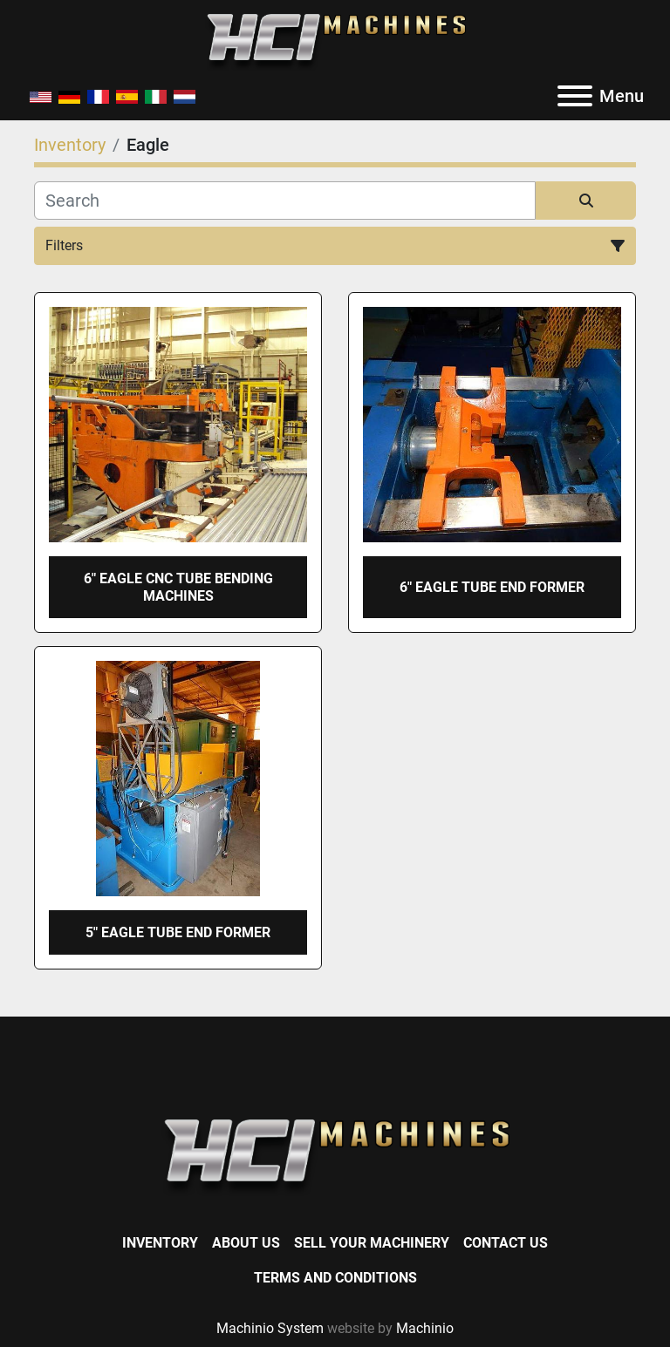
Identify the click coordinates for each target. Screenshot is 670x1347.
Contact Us (505, 1243)
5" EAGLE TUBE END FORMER (177, 932)
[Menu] (574, 95)
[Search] (285, 200)
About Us (246, 1243)
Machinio (425, 1328)
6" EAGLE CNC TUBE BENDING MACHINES (178, 586)
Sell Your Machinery (371, 1243)
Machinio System (270, 1328)
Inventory (160, 1243)
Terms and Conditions (335, 1277)
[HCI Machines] (335, 1156)
